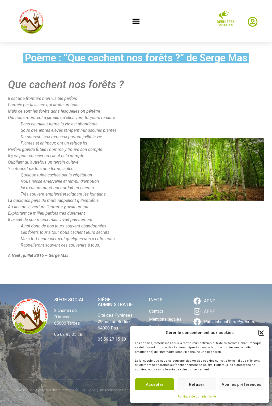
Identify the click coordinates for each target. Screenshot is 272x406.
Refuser (196, 384)
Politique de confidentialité (197, 396)
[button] (261, 332)
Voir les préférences (241, 384)
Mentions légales (165, 319)
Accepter (154, 384)
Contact (156, 311)
